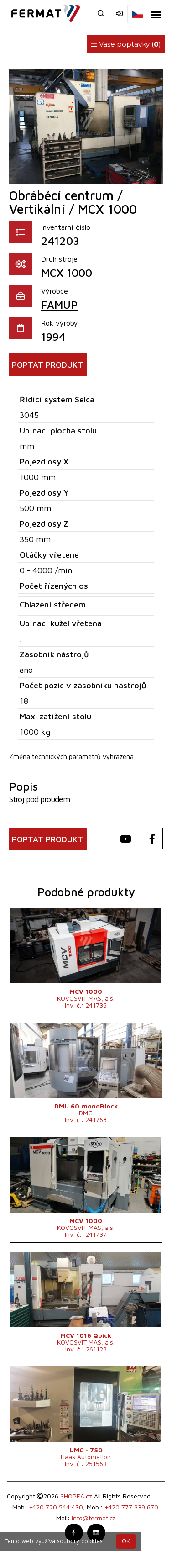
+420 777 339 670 (131, 1507)
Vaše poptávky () (126, 44)
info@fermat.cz (94, 1518)
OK (126, 1541)
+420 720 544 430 (56, 1507)
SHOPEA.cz (76, 1496)
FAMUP (59, 304)
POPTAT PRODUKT (47, 364)
